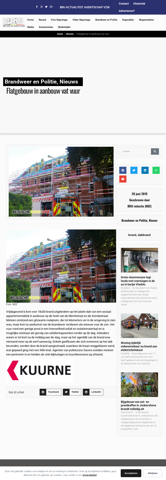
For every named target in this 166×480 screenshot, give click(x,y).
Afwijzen (153, 473)
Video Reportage (81, 19)
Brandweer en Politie (106, 19)
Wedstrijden (64, 27)
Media (30, 27)
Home (30, 19)
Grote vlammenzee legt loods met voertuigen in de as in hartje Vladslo (138, 281)
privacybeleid (89, 475)
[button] (50, 392)
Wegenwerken (146, 19)
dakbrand (144, 235)
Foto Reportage (59, 19)
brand (132, 235)
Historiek (139, 3)
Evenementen (46, 27)
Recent (42, 19)
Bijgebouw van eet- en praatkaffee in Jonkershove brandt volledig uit (138, 405)
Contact (124, 3)
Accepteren (130, 473)
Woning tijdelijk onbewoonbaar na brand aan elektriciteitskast (139, 346)
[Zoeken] (155, 151)
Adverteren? (127, 11)
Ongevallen (128, 19)
